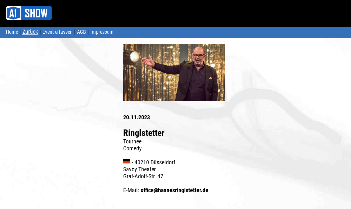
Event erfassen (57, 32)
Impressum (102, 32)
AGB (81, 32)
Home (12, 32)
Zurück (30, 31)
